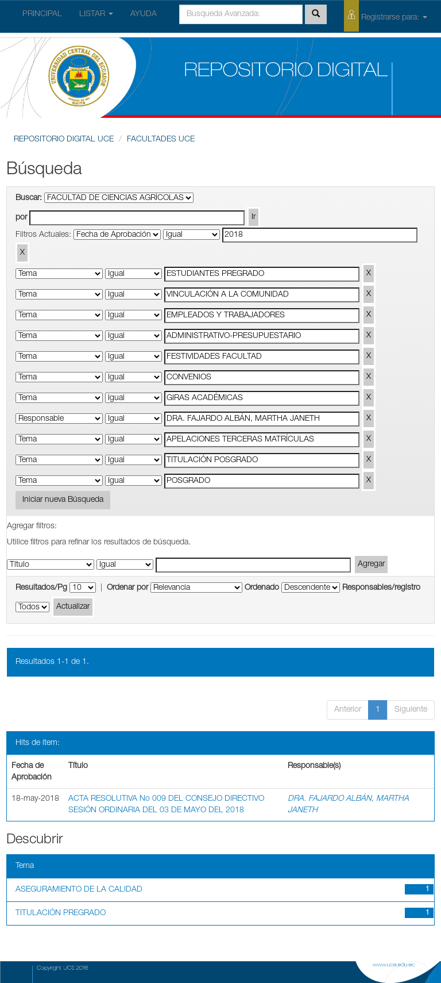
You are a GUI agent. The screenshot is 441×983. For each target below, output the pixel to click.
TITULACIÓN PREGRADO (61, 913)
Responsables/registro (381, 588)
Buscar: (29, 198)
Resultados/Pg (41, 588)
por (21, 218)
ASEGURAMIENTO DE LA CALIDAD (79, 890)
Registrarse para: (385, 16)
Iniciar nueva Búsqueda (62, 500)
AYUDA (143, 14)
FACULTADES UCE (161, 140)
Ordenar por (127, 588)
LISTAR (96, 14)
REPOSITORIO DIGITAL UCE (64, 140)
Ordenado (262, 588)
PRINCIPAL (42, 14)
